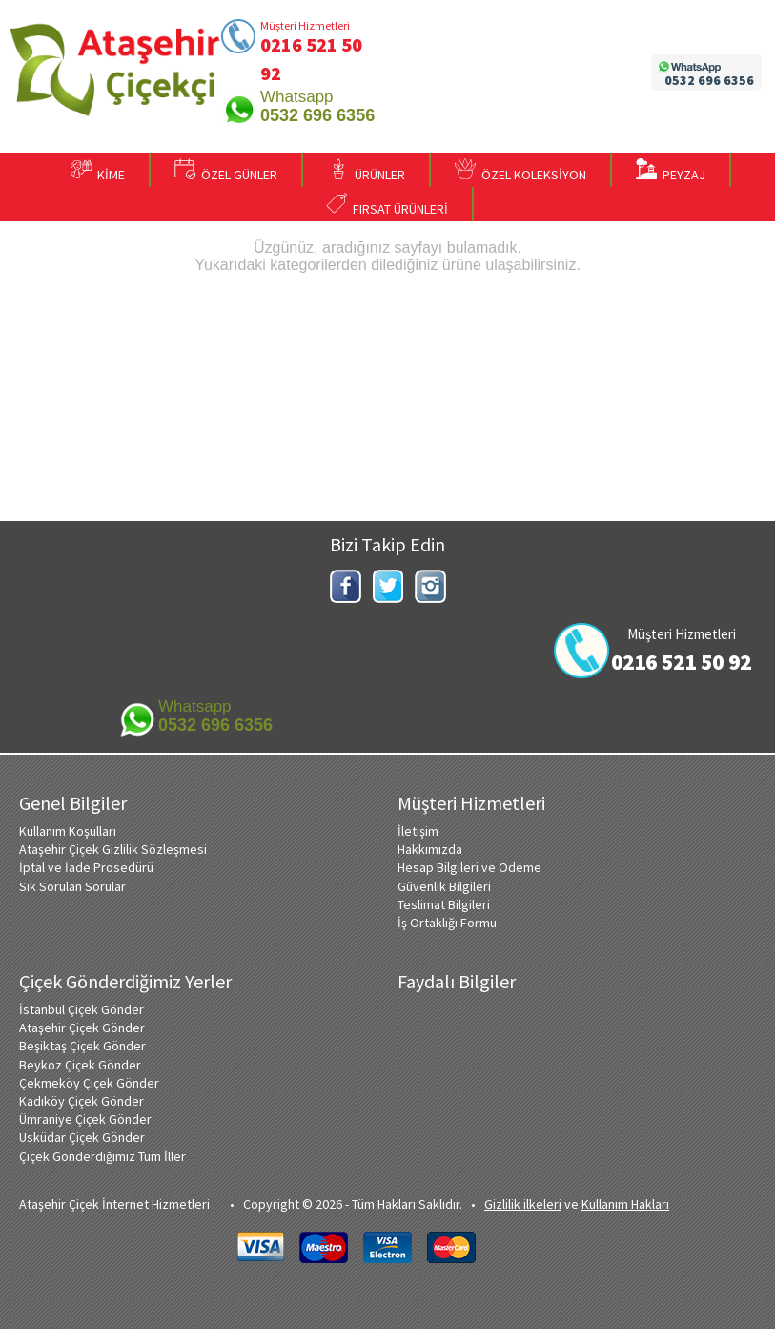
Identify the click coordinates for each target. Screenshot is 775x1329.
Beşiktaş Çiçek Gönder (82, 1045)
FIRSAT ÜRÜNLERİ (387, 205)
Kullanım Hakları (625, 1204)
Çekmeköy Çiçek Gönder (89, 1082)
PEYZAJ (670, 170)
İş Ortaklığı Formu (447, 922)
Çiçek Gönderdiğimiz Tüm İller (102, 1156)
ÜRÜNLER (366, 170)
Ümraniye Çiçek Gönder (85, 1119)
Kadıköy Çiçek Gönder (81, 1101)
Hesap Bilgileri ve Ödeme (469, 867)
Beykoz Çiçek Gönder (80, 1064)
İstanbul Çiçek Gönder (81, 1009)
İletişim (418, 831)
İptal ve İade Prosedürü (86, 867)
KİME (98, 170)
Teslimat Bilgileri (444, 904)
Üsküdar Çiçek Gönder (82, 1137)
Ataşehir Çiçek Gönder (82, 1027)
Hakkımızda (430, 849)
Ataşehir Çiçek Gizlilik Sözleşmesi (113, 849)
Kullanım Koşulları (67, 831)
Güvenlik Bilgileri (444, 886)
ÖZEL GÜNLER (225, 170)
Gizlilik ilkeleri (522, 1204)
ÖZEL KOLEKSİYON (520, 170)
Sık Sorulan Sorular (72, 886)
